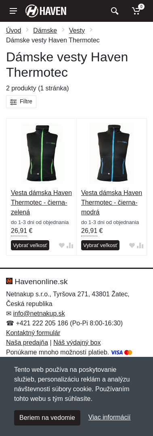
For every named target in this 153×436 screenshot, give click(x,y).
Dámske (45, 30)
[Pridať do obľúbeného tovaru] (62, 246)
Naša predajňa (27, 342)
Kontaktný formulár (33, 332)
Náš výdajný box (77, 342)
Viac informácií (109, 417)
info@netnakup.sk (39, 313)
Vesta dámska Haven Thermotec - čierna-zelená (41, 202)
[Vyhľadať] (113, 10)
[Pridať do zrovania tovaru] (70, 246)
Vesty (77, 30)
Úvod (13, 30)
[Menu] (13, 11)
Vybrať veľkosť (30, 245)
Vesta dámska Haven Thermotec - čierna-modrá (111, 202)
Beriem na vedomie (47, 417)
